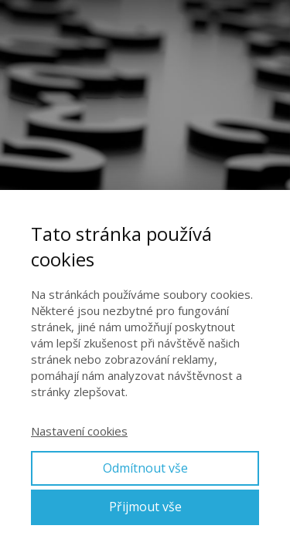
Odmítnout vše (145, 467)
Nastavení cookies (79, 431)
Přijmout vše (145, 506)
